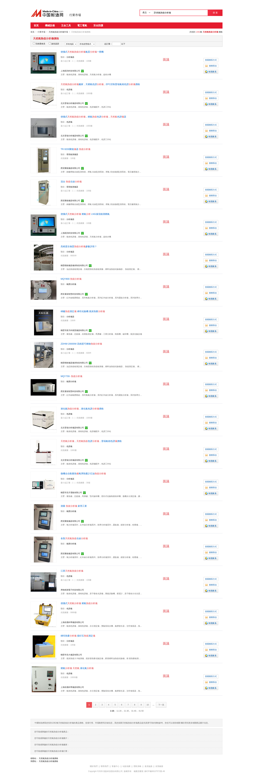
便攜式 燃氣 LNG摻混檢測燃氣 (85, 214)
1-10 (112, 711)
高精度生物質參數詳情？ (79, 246)
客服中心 (115, 766)
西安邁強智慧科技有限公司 (72, 294)
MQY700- (71, 376)
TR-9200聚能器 (75, 149)
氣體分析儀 (71, 284)
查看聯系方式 (211, 60)
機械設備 (50, 25)
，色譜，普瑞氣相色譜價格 (91, 441)
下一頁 (161, 705)
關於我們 (94, 766)
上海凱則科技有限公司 (70, 71)
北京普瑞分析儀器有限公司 (72, 103)
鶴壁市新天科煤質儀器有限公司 (74, 330)
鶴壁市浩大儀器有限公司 (71, 654)
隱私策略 (137, 766)
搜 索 (215, 12)
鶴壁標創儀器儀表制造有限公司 (74, 265)
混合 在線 (71, 181)
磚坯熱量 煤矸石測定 (78, 635)
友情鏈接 (159, 766)
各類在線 (74, 538)
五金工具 (66, 25)
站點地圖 (126, 766)
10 (148, 705)
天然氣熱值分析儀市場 (58, 32)
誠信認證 (54, 43)
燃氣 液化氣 (77, 668)
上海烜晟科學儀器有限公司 (72, 622)
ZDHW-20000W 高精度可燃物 (81, 343)
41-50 (141, 711)
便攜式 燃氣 (79, 603)
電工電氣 (82, 25)
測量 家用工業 (74, 506)
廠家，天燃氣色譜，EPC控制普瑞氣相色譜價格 (100, 84)
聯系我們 (104, 766)
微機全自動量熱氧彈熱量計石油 (83, 473)
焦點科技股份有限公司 (113, 771)
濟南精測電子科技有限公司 (72, 590)
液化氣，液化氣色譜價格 (82, 408)
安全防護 (98, 25)
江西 (72, 570)
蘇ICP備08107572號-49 (154, 771)
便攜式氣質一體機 (82, 51)
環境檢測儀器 (72, 154)
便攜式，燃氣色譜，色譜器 (93, 116)
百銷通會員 (39, 43)
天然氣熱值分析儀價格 (48, 758)
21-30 (126, 711)
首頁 (36, 25)
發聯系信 (211, 65)
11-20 (118, 711)
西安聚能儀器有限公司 (70, 168)
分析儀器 (70, 57)
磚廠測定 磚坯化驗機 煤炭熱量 (83, 311)
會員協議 (148, 766)
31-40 (133, 711)
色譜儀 (69, 89)
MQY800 (71, 278)
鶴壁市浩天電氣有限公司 (71, 492)
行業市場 (75, 15)
